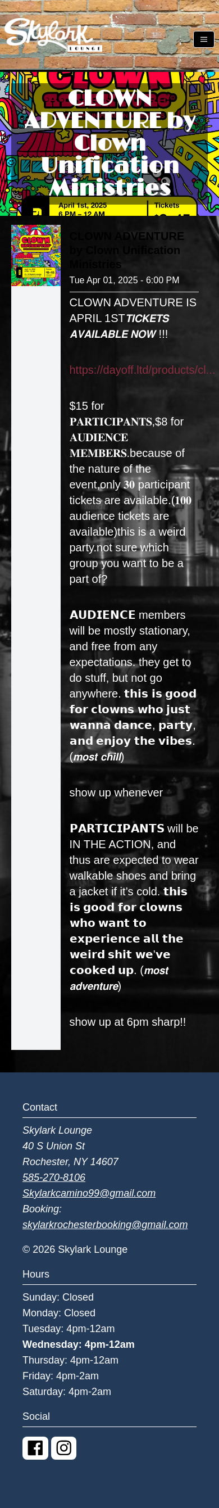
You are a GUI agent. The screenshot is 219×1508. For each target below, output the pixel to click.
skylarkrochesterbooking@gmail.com (105, 1224)
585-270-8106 (53, 1177)
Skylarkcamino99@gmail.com (89, 1193)
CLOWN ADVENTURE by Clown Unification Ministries (127, 250)
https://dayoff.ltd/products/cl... (143, 370)
